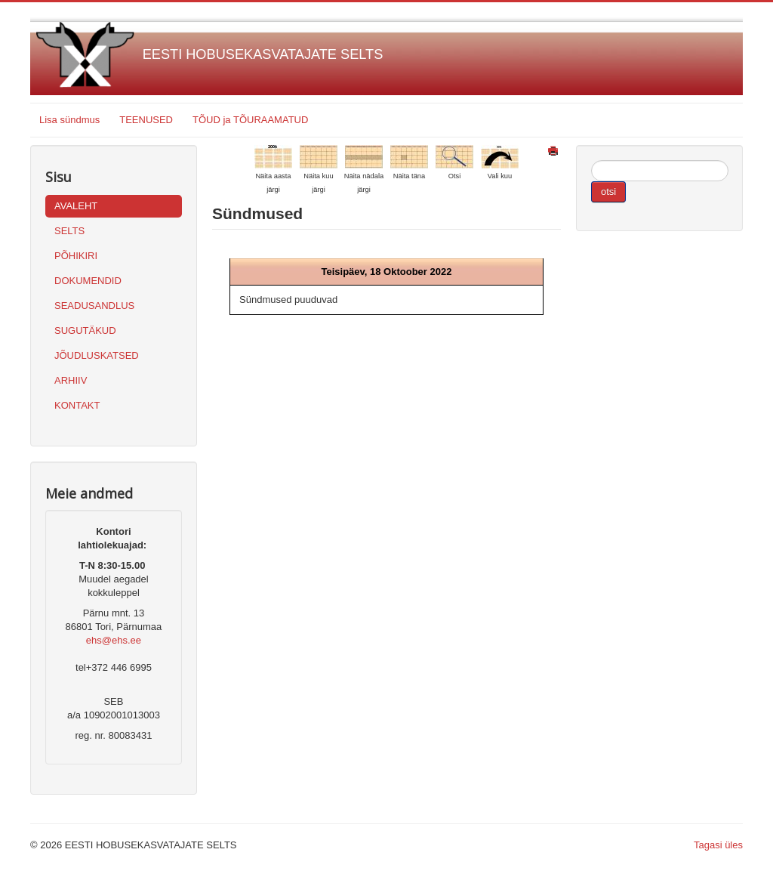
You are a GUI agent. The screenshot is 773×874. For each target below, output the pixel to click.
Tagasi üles (718, 845)
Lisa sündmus (69, 119)
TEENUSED (146, 119)
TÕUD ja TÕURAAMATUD (250, 119)
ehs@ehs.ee (113, 640)
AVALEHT (75, 206)
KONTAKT (77, 405)
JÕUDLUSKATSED (96, 355)
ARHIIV (70, 380)
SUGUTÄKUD (85, 330)
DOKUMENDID (88, 280)
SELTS (69, 230)
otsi (608, 191)
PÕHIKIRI (75, 255)
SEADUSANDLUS (94, 305)
